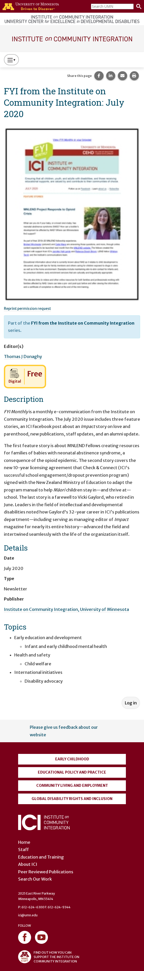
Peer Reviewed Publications (45, 871)
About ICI (27, 864)
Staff (23, 849)
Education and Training (41, 857)
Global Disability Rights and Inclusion (72, 798)
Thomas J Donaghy (23, 356)
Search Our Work (35, 879)
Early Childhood (72, 759)
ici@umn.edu (28, 915)
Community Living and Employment (72, 785)
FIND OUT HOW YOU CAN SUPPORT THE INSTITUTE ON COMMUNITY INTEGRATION (48, 956)
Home (24, 842)
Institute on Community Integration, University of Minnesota (66, 609)
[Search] (137, 6)
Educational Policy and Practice (72, 772)
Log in (131, 702)
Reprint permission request (27, 308)
